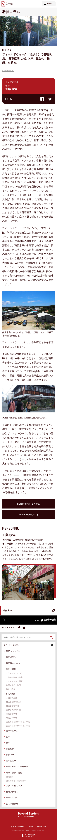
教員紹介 (10, 749)
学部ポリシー (12, 657)
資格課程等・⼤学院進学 (16, 781)
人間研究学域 (11, 698)
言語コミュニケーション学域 (18, 726)
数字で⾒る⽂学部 (13, 685)
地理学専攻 (9, 71)
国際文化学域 (11, 714)
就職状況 (9, 777)
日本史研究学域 (12, 706)
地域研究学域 (11, 718)
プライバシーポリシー (37, 826)
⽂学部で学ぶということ (16, 673)
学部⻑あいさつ (13, 663)
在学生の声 (11, 761)
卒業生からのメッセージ (17, 766)
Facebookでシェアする (28, 504)
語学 (8, 737)
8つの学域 (10, 694)
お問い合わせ (12, 803)
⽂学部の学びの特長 (14, 677)
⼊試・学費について (15, 785)
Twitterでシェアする (28, 514)
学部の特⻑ (11, 669)
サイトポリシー (17, 826)
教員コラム (11, 754)
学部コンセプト (13, 651)
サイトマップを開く (28, 645)
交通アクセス (12, 792)
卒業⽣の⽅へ (12, 797)
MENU (48, 3)
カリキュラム (12, 731)
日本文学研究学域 (13, 702)
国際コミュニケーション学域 (18, 722)
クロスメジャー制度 (14, 681)
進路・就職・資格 (14, 772)
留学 (8, 743)
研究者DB (7, 610)
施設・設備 (10, 689)
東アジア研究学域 (13, 710)
